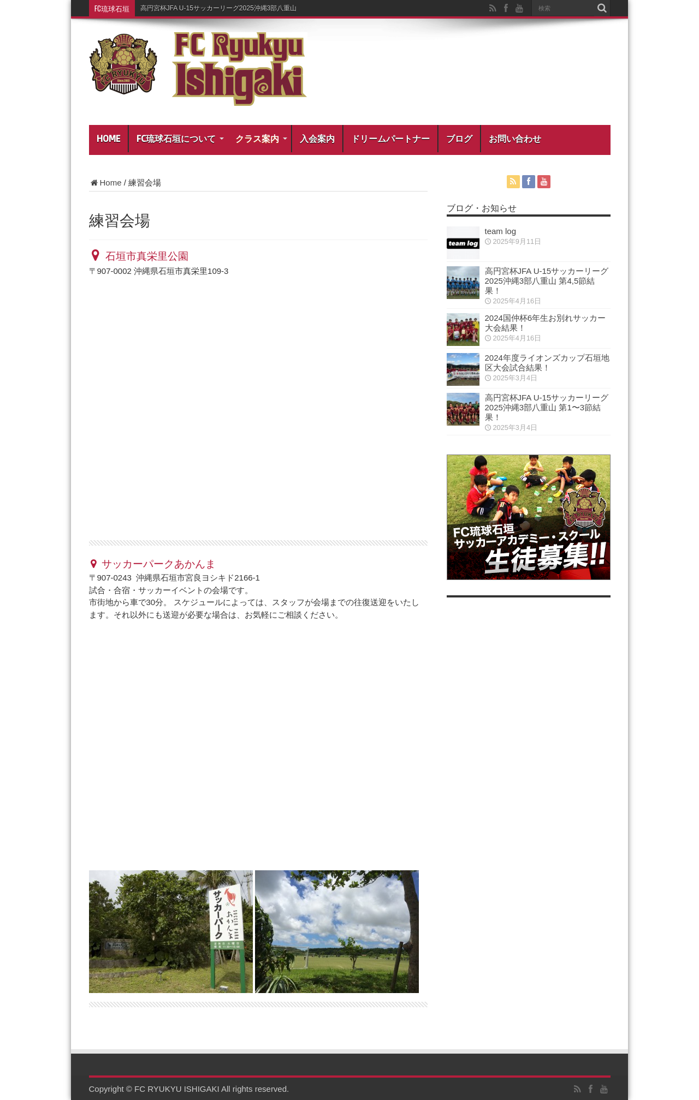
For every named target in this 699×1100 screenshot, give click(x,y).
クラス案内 (261, 138)
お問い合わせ (515, 138)
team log (501, 231)
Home (105, 182)
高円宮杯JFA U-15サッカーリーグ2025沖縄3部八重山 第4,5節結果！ (547, 280)
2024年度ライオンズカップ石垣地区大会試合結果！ (547, 362)
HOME (108, 138)
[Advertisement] (534, 773)
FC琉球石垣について (180, 138)
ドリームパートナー (390, 138)
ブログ (459, 138)
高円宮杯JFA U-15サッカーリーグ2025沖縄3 (205, 8)
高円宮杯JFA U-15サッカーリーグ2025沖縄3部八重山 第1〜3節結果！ (547, 407)
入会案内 (317, 138)
